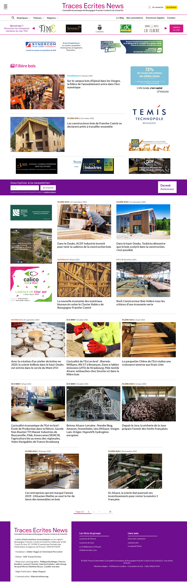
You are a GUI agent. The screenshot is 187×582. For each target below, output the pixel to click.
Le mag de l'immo (135, 546)
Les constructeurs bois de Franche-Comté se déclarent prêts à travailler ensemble (94, 125)
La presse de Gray (86, 543)
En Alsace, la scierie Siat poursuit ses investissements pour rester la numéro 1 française (133, 496)
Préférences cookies (117, 567)
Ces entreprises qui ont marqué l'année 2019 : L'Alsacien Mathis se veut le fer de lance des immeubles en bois (50, 496)
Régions (51, 18)
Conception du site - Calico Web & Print (144, 567)
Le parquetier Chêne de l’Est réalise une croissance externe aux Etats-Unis (146, 363)
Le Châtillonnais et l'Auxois (90, 547)
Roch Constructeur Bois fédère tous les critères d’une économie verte (140, 303)
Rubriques (22, 18)
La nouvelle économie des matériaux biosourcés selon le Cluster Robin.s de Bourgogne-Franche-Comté (80, 305)
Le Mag (120, 18)
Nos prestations (134, 18)
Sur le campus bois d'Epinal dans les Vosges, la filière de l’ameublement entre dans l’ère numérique (94, 84)
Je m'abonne (172, 7)
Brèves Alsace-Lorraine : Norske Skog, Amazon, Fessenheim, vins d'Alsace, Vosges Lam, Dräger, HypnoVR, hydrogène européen (92, 430)
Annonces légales (155, 18)
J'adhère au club (176, 29)
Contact (171, 18)
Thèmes (37, 18)
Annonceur (167, 187)
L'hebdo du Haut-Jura (88, 550)
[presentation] (33, 28)
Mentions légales (101, 567)
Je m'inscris (48, 188)
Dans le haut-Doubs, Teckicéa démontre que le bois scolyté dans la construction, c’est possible (140, 247)
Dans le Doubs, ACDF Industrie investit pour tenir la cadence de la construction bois (84, 245)
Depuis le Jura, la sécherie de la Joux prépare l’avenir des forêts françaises (145, 427)
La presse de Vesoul (87, 539)
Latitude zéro (133, 543)
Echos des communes (136, 539)
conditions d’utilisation (50, 192)
